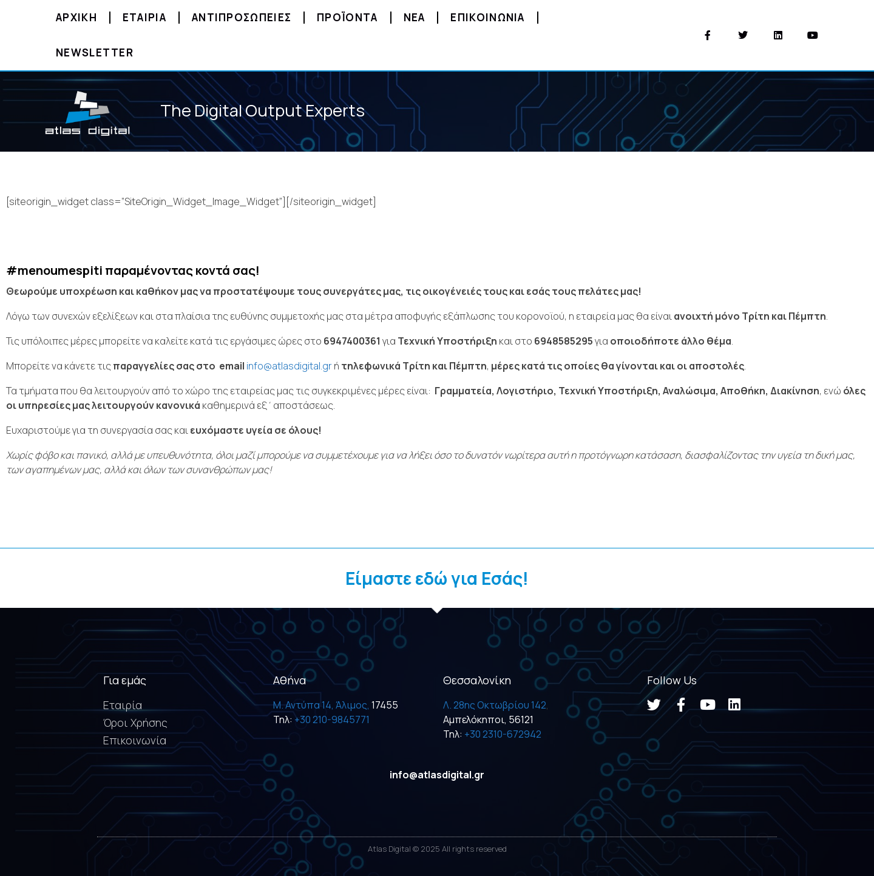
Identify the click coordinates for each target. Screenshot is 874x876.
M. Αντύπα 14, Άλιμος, (321, 705)
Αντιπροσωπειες (241, 17)
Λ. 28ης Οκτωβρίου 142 (494, 705)
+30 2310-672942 (502, 734)
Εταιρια (144, 17)
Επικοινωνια (487, 17)
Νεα (414, 17)
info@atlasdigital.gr (289, 365)
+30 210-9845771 (332, 719)
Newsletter (95, 52)
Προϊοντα (347, 17)
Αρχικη (76, 17)
